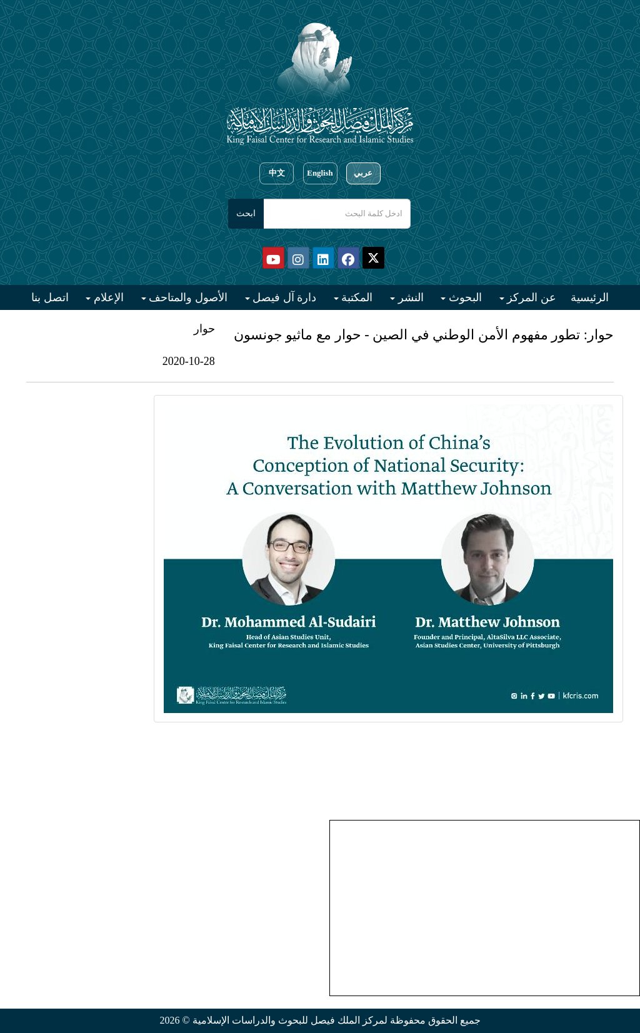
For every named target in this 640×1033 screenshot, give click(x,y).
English (319, 173)
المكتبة (356, 297)
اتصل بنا (50, 297)
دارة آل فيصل (283, 297)
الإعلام (107, 297)
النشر (409, 297)
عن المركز (530, 297)
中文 (277, 173)
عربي (363, 173)
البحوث (464, 297)
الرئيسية (590, 297)
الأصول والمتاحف (187, 297)
